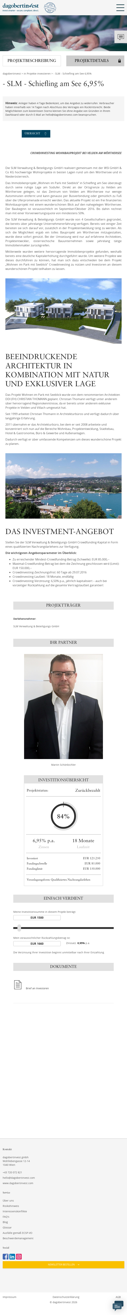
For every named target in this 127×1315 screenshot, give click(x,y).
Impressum (9, 1297)
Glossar (7, 1227)
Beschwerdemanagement (18, 1238)
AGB (118, 1297)
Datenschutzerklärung (66, 1297)
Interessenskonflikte (15, 1211)
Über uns (8, 1200)
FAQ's (6, 1216)
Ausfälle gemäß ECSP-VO (17, 1233)
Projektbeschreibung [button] (32, 61)
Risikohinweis (11, 1206)
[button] (63, 1264)
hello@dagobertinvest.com (19, 1177)
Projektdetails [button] (92, 61)
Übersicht (32, 133)
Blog (5, 1222)
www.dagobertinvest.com (18, 1183)
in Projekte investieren (37, 73)
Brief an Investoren (37, 988)
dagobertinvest (12, 73)
